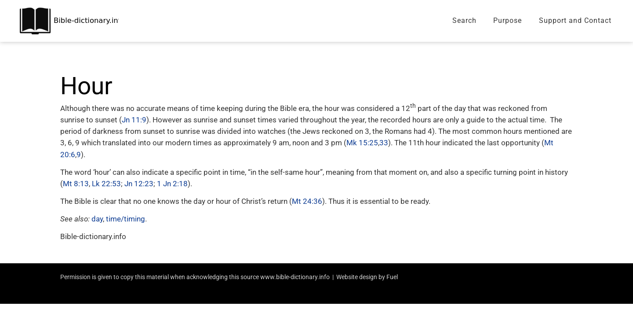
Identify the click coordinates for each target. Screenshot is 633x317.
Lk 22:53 (106, 183)
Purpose (507, 20)
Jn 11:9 (134, 119)
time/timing (125, 218)
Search (464, 20)
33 (383, 142)
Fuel (392, 276)
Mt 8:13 (76, 183)
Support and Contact (575, 20)
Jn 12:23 (138, 183)
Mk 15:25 (362, 142)
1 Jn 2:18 (172, 183)
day (97, 218)
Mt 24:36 (307, 201)
